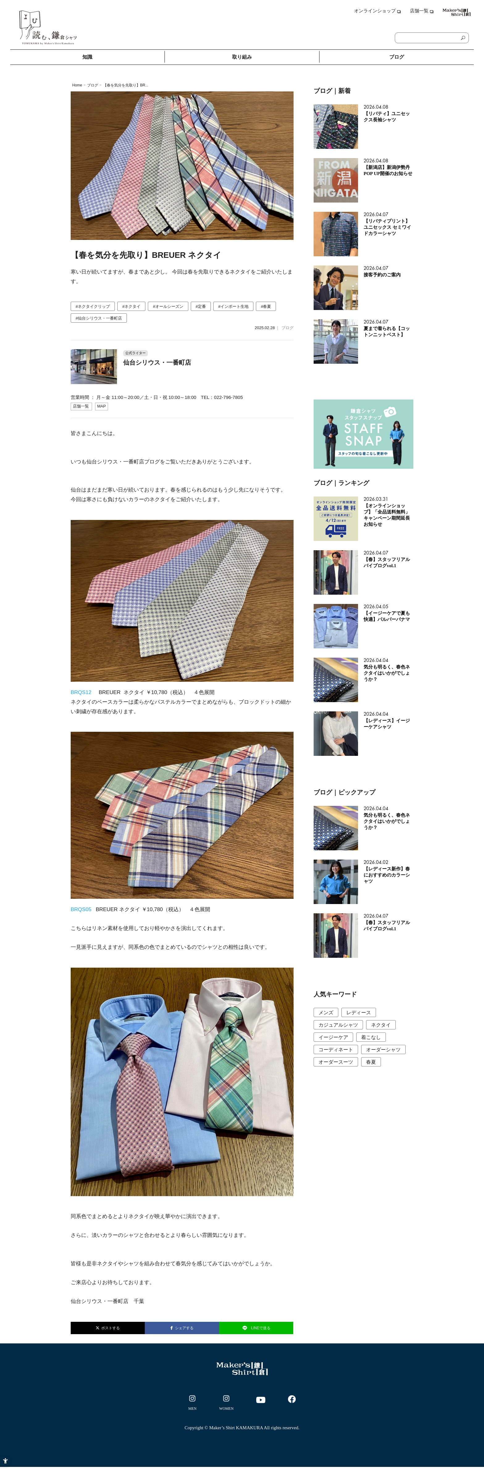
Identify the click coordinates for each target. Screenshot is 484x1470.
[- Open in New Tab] (192, 1404)
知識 (87, 57)
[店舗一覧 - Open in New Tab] (417, 13)
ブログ (396, 57)
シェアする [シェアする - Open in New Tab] (182, 1328)
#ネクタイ (131, 306)
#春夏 (266, 306)
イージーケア (333, 1037)
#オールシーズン (168, 306)
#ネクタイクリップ (93, 306)
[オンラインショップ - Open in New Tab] (377, 13)
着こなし (371, 1037)
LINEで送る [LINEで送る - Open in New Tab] (256, 1328)
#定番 (201, 306)
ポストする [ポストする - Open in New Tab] (108, 1328)
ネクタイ (381, 1025)
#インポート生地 (233, 306)
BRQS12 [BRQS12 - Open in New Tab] (81, 692)
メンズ (326, 1012)
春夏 (371, 1062)
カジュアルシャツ (338, 1025)
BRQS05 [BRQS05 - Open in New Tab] (81, 909)
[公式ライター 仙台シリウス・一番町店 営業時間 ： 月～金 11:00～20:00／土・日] (182, 357)
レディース (358, 1012)
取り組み (242, 57)
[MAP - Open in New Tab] (101, 406)
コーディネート (336, 1049)
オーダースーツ (336, 1062)
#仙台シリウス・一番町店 (99, 318)
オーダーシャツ (383, 1049)
